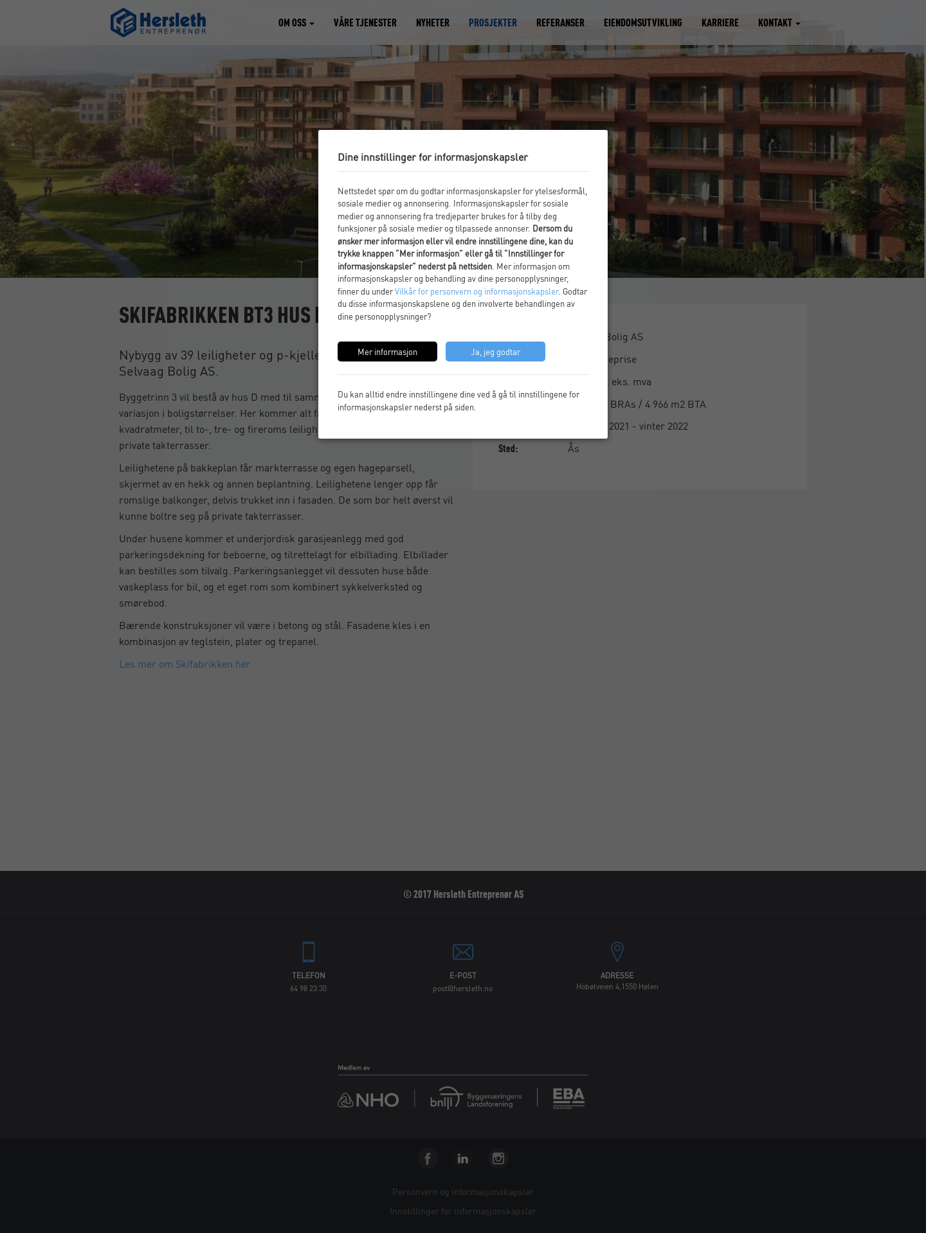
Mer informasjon (387, 351)
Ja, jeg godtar (495, 351)
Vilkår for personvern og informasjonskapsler (476, 291)
